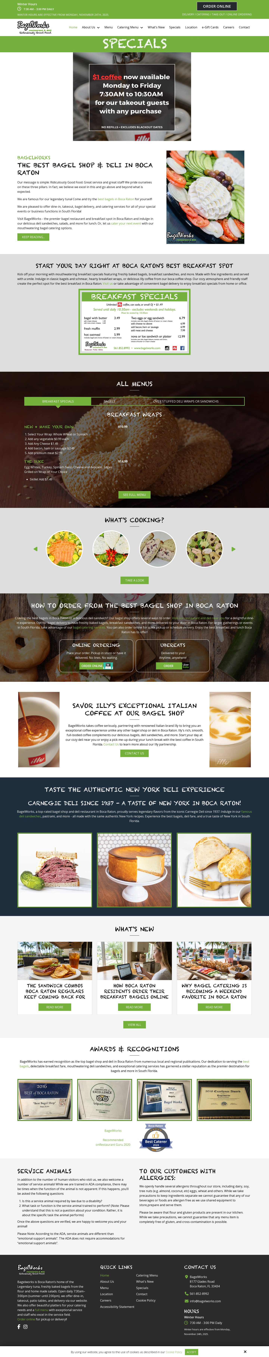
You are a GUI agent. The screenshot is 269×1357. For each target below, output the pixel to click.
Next (235, 549)
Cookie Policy (173, 1352)
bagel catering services (89, 626)
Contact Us (111, 744)
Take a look (134, 579)
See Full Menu (134, 494)
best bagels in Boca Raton (116, 198)
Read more (54, 1006)
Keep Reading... (33, 236)
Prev (33, 549)
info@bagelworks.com (205, 1300)
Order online (26, 1318)
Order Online (217, 6)
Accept (191, 1352)
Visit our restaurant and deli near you (198, 617)
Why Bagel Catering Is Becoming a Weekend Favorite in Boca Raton (214, 990)
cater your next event (126, 223)
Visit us (108, 283)
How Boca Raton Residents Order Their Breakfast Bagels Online (134, 990)
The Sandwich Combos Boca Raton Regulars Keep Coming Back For (54, 990)
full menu (41, 1309)
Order (177, 665)
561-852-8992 (199, 1293)
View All (134, 1024)
